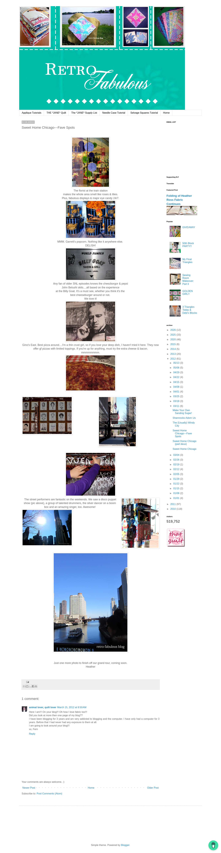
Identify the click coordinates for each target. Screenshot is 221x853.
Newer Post (28, 787)
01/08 (176, 493)
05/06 (176, 367)
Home (166, 112)
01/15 (176, 488)
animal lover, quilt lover (42, 707)
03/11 (176, 406)
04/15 (176, 382)
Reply (32, 733)
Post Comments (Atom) (49, 793)
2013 (173, 354)
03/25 (176, 396)
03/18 (176, 401)
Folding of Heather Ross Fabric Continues (179, 199)
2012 (173, 358)
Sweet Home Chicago (184, 449)
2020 (173, 339)
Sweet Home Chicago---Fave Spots (182, 433)
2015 (173, 344)
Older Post (153, 787)
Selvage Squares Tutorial (144, 112)
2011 (173, 504)
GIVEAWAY (188, 227)
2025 (173, 334)
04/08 (176, 387)
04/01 (176, 391)
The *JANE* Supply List (84, 112)
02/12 (176, 469)
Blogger (125, 845)
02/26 (176, 459)
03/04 (176, 455)
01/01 (176, 498)
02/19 (176, 464)
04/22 (176, 377)
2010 (173, 509)
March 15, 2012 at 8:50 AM (71, 707)
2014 (173, 349)
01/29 (176, 479)
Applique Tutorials (31, 112)
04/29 (176, 372)
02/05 (176, 474)
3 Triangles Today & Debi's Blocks (189, 310)
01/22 (176, 483)
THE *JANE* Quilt (56, 112)
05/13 (176, 363)
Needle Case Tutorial (113, 112)
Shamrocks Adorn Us (184, 418)
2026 (173, 330)
